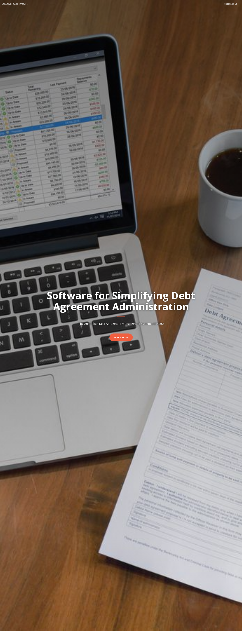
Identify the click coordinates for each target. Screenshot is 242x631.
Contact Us (230, 3)
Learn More (121, 337)
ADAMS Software (15, 4)
